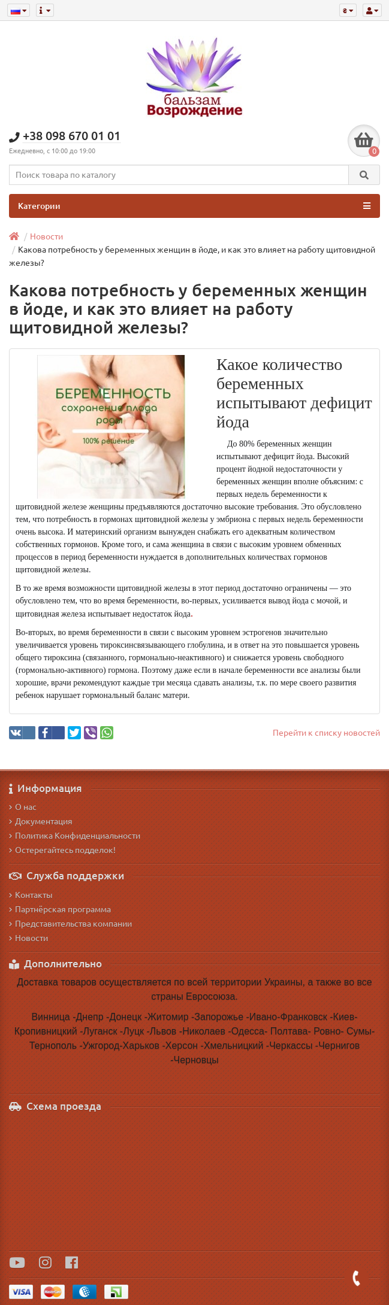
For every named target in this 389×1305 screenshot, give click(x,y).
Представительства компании (70, 923)
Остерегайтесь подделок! (62, 850)
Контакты (31, 895)
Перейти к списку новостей (326, 733)
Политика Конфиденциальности (74, 835)
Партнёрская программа (60, 909)
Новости (46, 236)
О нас (23, 807)
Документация (41, 821)
